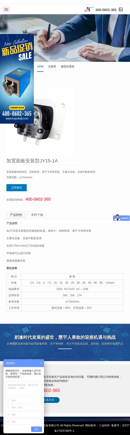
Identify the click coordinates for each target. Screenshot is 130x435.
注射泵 (52, 66)
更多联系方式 (46, 399)
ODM (40, 66)
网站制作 (90, 425)
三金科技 (104, 425)
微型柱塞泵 (67, 66)
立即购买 (16, 187)
